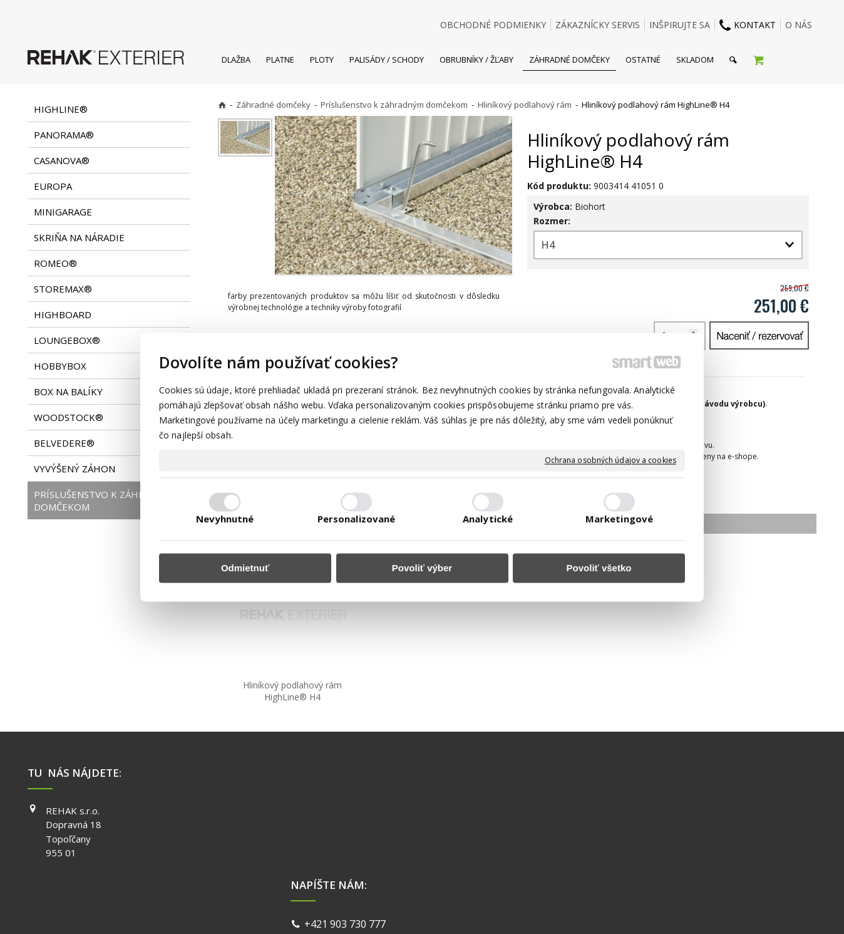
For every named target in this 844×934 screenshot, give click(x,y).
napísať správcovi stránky (389, 908)
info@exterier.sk (345, 827)
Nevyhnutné (225, 518)
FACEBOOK (602, 810)
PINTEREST (603, 864)
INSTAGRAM (604, 828)
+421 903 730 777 (347, 812)
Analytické (488, 518)
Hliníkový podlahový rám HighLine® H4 (293, 691)
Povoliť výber (422, 568)
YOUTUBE (599, 846)
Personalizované (356, 518)
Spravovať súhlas (615, 908)
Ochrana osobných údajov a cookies (610, 460)
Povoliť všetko (599, 568)
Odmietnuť (245, 568)
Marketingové (619, 518)
